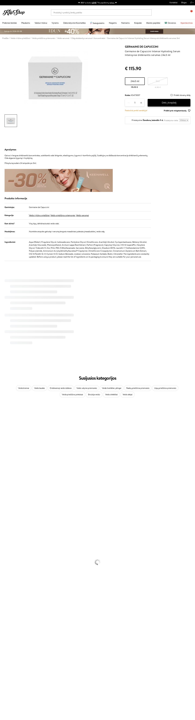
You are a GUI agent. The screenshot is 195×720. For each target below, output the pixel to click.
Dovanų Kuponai (43, 648)
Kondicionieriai (6, 533)
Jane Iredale (5, 429)
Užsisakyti (157, 651)
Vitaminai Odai (6, 611)
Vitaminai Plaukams (8, 602)
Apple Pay (9, 642)
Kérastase (4, 420)
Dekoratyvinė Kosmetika (74, 23)
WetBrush (4, 426)
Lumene (3, 522)
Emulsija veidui (94, 394)
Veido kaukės (39, 388)
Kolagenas (4, 605)
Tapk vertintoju (74, 636)
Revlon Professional (8, 483)
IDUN (2, 513)
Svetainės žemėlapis (13, 651)
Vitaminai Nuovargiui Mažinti (12, 608)
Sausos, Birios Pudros (9, 587)
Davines (3, 408)
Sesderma (4, 423)
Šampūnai (4, 531)
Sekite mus (7, 695)
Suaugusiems (98, 23)
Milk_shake (4, 411)
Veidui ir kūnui (41, 23)
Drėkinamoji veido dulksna (60, 388)
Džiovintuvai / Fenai (8, 545)
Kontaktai (173, 2)
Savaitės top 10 (74, 639)
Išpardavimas (187, 23)
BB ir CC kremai (7, 590)
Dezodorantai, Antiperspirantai (13, 569)
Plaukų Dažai (5, 551)
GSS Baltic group (76, 651)
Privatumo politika (12, 639)
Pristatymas (41, 645)
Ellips (2, 465)
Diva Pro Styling (7, 477)
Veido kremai (23, 388)
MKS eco (4, 489)
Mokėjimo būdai (43, 642)
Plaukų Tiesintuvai (7, 542)
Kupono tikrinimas (43, 651)
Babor (2, 414)
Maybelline (4, 435)
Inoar (2, 417)
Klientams (41, 633)
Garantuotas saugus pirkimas (159, 626)
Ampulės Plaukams (8, 539)
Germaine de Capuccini (141, 46)
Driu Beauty (5, 468)
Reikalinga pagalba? (10, 676)
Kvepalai (138, 23)
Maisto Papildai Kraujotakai (11, 623)
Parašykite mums (9, 684)
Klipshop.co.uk (74, 657)
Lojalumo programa (76, 642)
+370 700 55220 (9, 679)
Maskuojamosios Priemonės (11, 584)
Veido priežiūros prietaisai (72, 394)
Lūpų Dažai (4, 599)
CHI (2, 498)
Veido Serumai (6, 560)
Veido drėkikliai (111, 394)
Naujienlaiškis (155, 633)
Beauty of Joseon (7, 438)
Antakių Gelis (5, 581)
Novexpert (4, 525)
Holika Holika (5, 501)
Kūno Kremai (5, 557)
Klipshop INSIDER (12, 645)
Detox (2, 614)
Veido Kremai (5, 554)
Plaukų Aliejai (5, 536)
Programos (73, 633)
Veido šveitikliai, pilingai (111, 388)
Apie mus (40, 636)
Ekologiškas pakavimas (109, 626)
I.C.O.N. (3, 432)
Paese (2, 462)
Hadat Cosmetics (7, 480)
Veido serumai (82, 215)
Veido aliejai (127, 394)
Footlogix (4, 495)
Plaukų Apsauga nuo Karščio (12, 548)
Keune (2, 456)
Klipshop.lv (72, 654)
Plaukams (25, 23)
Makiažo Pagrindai (7, 578)
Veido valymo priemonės (86, 388)
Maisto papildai (153, 23)
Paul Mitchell (5, 516)
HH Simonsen (6, 504)
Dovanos (172, 23)
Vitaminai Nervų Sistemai (10, 617)
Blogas (184, 2)
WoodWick (4, 444)
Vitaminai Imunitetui (9, 620)
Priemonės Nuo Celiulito (10, 566)
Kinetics (3, 492)
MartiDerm (5, 441)
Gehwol (3, 459)
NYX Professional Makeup (11, 453)
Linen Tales (4, 447)
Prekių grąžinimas (59, 626)
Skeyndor (4, 474)
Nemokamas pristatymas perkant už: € (22, 626)
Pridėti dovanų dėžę (182, 95)
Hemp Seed (5, 510)
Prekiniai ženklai (9, 23)
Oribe (2, 486)
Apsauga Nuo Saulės (8, 572)
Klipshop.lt (10, 633)
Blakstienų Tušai (6, 593)
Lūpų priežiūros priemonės (165, 388)
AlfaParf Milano (6, 507)
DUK (7, 648)
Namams (125, 23)
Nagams (113, 23)
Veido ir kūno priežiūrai (39, 215)
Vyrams (55, 23)
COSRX (3, 450)
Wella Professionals (8, 471)
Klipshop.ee (73, 660)
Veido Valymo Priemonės (10, 563)
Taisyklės (8, 636)
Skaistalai (4, 596)
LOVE (94, 2)
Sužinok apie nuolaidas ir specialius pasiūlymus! (164, 638)
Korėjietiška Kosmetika (9, 575)
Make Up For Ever (7, 519)
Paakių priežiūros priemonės (137, 388)
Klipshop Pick (73, 645)
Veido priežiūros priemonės (62, 215)
